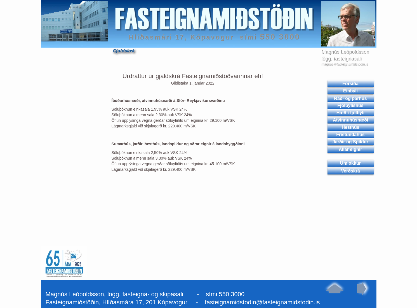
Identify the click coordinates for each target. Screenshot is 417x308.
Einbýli (350, 90)
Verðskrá (350, 171)
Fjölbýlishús (350, 105)
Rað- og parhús (350, 98)
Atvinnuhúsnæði (350, 120)
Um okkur (350, 163)
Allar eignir (350, 149)
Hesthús (350, 127)
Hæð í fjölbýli (350, 112)
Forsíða (350, 83)
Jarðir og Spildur (350, 141)
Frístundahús (350, 134)
